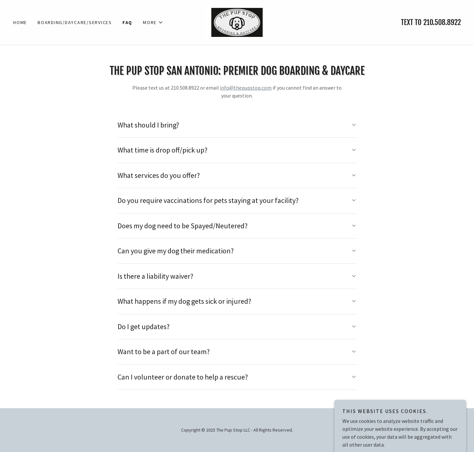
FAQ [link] (127, 22)
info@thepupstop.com (246, 87)
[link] (236, 21)
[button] (153, 22)
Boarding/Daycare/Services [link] (75, 22)
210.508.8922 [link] (442, 22)
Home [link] (20, 22)
